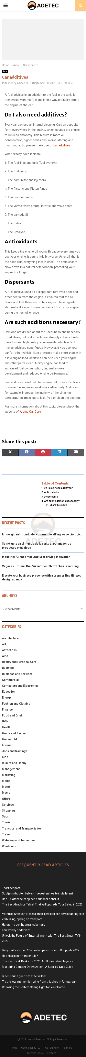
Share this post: (58, 504)
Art (4, 644)
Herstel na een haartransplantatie (23, 924)
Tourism (7, 822)
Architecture (10, 638)
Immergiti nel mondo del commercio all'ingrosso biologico (42, 534)
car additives (61, 145)
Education (8, 691)
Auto (5, 71)
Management (11, 769)
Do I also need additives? (58, 487)
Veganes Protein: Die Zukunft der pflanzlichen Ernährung (40, 566)
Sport (5, 816)
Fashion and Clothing (16, 703)
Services (8, 804)
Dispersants (51, 496)
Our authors (52, 1047)
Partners (67, 1047)
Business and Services (17, 674)
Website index (35, 1053)
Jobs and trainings (14, 751)
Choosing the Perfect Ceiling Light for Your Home (33, 987)
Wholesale (9, 846)
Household (9, 739)
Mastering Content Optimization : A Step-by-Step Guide (37, 966)
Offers (6, 798)
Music (6, 792)
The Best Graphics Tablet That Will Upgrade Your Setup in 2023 (42, 904)
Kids (5, 757)
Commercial (10, 679)
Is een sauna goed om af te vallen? (24, 976)
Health (6, 727)
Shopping (8, 810)
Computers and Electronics (20, 685)
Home (14, 1047)
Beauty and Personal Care (19, 662)
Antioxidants (51, 492)
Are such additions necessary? (62, 500)
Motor (6, 786)
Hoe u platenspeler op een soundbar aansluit (30, 899)
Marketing (8, 775)
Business (8, 667)
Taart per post (11, 888)
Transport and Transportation (22, 828)
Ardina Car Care (30, 411)
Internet (7, 745)
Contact (51, 1053)
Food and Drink (12, 715)
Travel (6, 834)
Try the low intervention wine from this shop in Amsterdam (39, 981)
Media (6, 780)
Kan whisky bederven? (16, 930)
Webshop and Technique (18, 840)
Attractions (9, 650)
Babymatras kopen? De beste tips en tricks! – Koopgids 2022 (40, 950)
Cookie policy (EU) (31, 1047)
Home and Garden (14, 733)
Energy (6, 697)
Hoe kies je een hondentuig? (20, 955)
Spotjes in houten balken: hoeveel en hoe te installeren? (37, 893)
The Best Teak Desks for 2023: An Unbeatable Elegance (37, 961)
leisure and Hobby (14, 763)
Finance (7, 709)
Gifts (5, 721)
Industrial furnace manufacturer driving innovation (36, 556)
